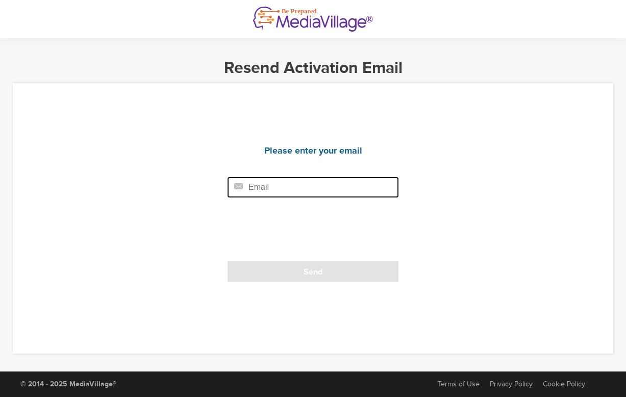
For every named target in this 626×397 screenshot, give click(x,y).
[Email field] (313, 187)
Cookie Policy (564, 384)
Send (313, 272)
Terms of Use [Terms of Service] (459, 384)
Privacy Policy (511, 384)
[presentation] (297, 233)
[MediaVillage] (313, 19)
